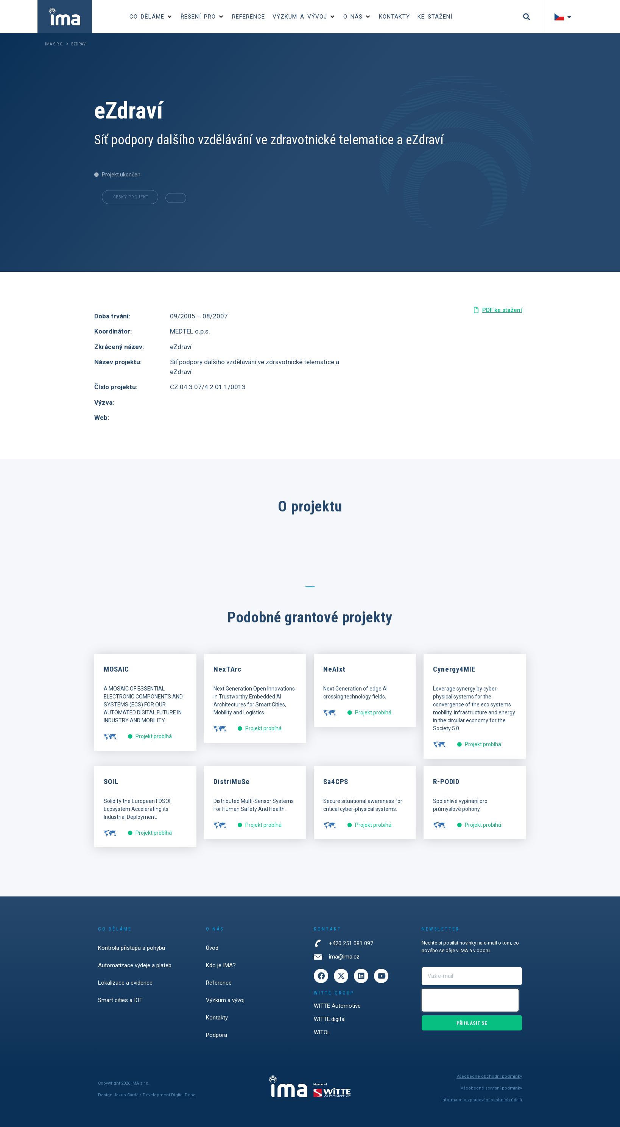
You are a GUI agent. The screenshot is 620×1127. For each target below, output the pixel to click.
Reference (219, 982)
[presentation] (470, 1000)
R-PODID (446, 781)
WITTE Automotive (337, 1005)
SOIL (111, 781)
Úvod (212, 948)
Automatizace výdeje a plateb (134, 965)
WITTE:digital (330, 1019)
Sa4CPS (335, 781)
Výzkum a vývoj (225, 1000)
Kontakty (217, 1017)
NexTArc (227, 669)
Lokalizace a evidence (125, 982)
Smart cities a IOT (120, 1000)
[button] (151, 17)
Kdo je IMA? (221, 965)
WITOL (322, 1032)
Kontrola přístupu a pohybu (131, 948)
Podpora (216, 1035)
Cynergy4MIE (454, 669)
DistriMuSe (231, 781)
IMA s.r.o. (54, 44)
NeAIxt (334, 669)
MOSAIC (116, 669)
